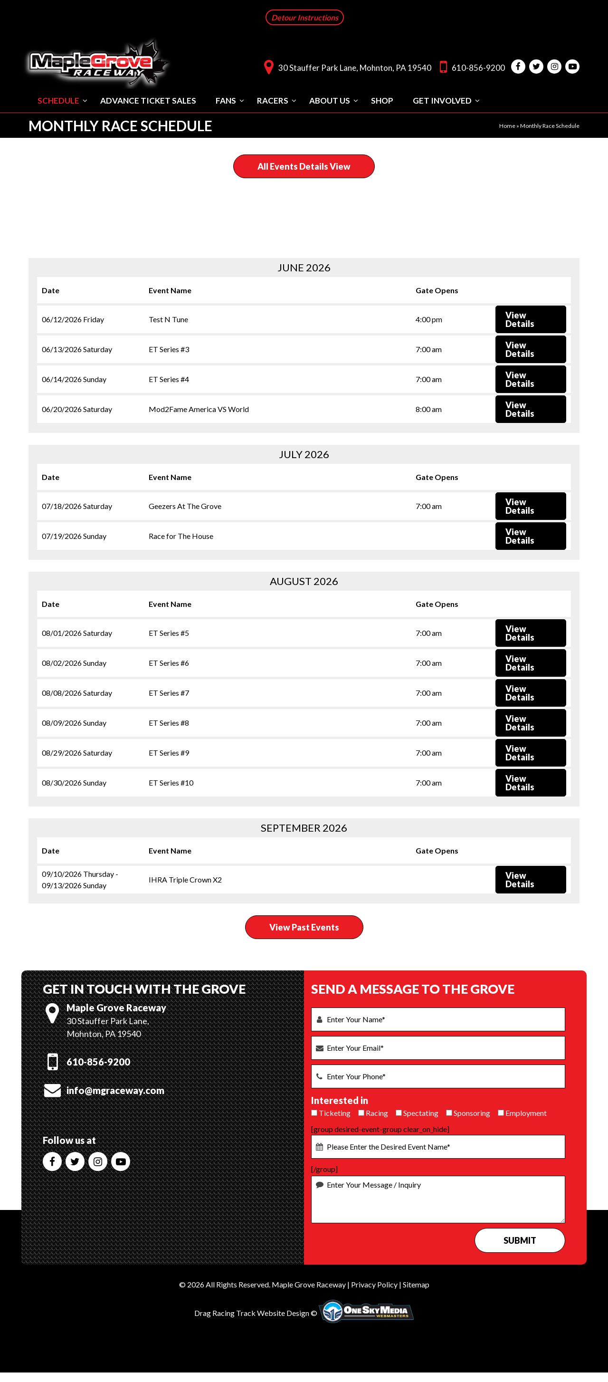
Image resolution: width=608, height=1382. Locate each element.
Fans (226, 100)
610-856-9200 (470, 66)
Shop (382, 100)
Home (507, 124)
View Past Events (304, 926)
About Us (329, 100)
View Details (519, 318)
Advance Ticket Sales (148, 100)
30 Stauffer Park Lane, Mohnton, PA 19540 (345, 66)
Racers (272, 100)
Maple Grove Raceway (309, 1283)
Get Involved (442, 100)
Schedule (58, 100)
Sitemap (416, 1283)
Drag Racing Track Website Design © (255, 1311)
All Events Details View (304, 165)
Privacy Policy (374, 1283)
